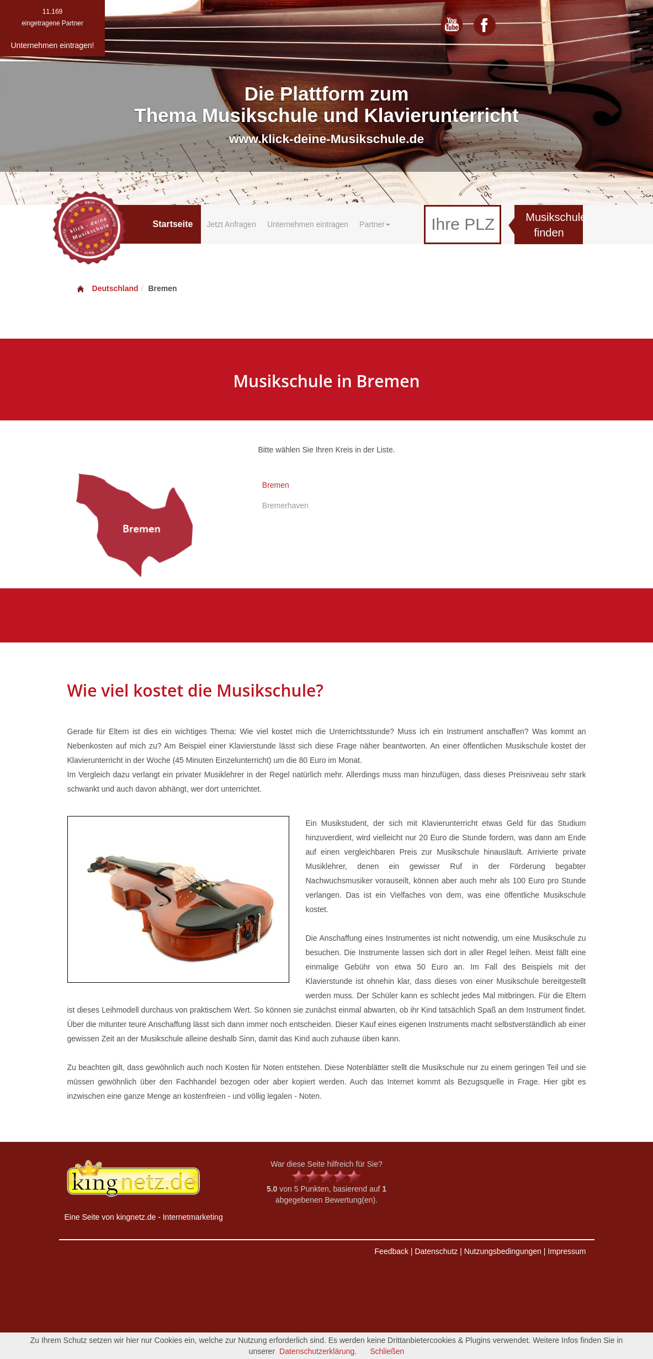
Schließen (387, 1351)
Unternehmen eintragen (307, 224)
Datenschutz (436, 1251)
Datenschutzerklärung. (318, 1351)
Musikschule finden (554, 225)
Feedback (391, 1251)
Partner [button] (374, 224)
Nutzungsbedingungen (502, 1251)
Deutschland (107, 288)
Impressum (567, 1251)
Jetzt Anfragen (231, 224)
